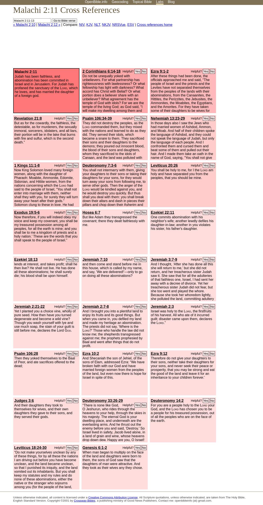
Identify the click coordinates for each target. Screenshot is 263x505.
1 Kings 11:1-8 (27, 165)
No (144, 71)
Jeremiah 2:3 (162, 306)
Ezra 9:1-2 (160, 71)
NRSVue (119, 25)
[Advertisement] (220, 38)
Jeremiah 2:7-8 (96, 306)
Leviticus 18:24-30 (30, 448)
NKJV (106, 25)
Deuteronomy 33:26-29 (103, 401)
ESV (130, 25)
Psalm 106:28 (26, 353)
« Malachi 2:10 (24, 25)
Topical (142, 2)
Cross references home (154, 25)
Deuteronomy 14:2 (167, 401)
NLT (97, 25)
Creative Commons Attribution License (113, 497)
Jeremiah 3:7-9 (164, 259)
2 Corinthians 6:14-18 (102, 71)
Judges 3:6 (24, 401)
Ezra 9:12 (159, 353)
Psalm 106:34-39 (97, 118)
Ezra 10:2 (91, 353)
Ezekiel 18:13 (26, 259)
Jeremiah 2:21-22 (29, 306)
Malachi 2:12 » (49, 25)
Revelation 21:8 (28, 118)
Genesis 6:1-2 (95, 448)
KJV (89, 25)
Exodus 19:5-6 (27, 212)
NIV (82, 25)
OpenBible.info (96, 2)
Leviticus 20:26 (164, 165)
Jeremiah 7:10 (95, 259)
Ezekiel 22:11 (162, 212)
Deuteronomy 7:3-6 (100, 165)
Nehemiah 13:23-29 (168, 118)
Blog (171, 2)
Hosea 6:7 (91, 212)
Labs (160, 2)
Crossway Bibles (84, 500)
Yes (137, 71)
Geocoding (120, 2)
